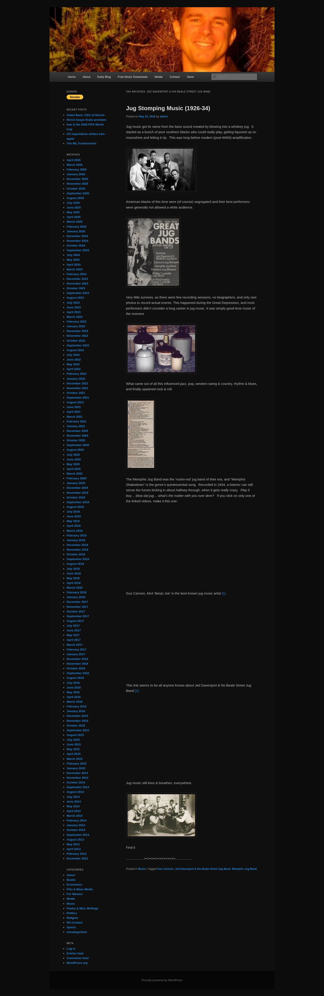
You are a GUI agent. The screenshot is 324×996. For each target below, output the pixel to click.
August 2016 (75, 678)
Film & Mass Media (80, 889)
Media (158, 77)
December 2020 (77, 431)
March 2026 (75, 164)
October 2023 (76, 288)
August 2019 (75, 507)
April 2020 (74, 469)
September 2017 (78, 616)
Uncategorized (77, 932)
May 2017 (73, 635)
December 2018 (77, 545)
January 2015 (76, 768)
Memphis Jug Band (244, 868)
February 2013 (76, 853)
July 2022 (73, 355)
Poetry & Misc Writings (82, 908)
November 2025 (77, 183)
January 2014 (76, 825)
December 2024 (77, 236)
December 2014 (77, 773)
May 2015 (73, 749)
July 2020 (73, 454)
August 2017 (75, 621)
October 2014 (76, 782)
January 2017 (76, 654)
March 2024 (75, 269)
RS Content (75, 922)
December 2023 (77, 278)
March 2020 (75, 473)
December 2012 (77, 858)
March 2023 (75, 317)
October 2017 (76, 611)
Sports (71, 927)
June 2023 (74, 307)
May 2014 (73, 806)
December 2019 (77, 487)
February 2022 (76, 373)
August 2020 (75, 449)
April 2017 (74, 640)
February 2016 (76, 706)
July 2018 (73, 568)
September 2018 (78, 559)
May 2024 (73, 259)
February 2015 (76, 763)
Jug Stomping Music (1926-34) (168, 108)
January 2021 (76, 426)
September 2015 (78, 730)
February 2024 (76, 274)
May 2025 (73, 212)
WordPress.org (77, 963)
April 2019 (74, 525)
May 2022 (73, 364)
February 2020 (76, 478)
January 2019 (76, 540)
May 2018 (73, 578)
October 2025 (76, 188)
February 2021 (76, 421)
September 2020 (78, 445)
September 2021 (78, 397)
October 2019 (76, 497)
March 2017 (75, 644)
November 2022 (77, 335)
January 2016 (76, 711)
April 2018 (74, 583)
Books (71, 880)
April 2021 (74, 411)
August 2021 (75, 402)
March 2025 (75, 221)
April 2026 (74, 160)
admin (164, 116)
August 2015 (75, 735)
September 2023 (78, 293)
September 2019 (78, 502)
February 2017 (76, 649)
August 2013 (75, 839)
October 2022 (76, 340)
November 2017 (77, 606)
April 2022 (74, 369)
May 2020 (73, 464)
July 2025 (73, 202)
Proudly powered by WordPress (162, 980)
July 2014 (73, 797)
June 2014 (74, 801)
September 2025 (78, 193)
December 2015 (77, 716)
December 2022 (77, 331)
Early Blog (104, 77)
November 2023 (77, 283)
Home (72, 77)
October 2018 (76, 554)
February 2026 (76, 169)
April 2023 (74, 312)
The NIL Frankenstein (81, 143)
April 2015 (74, 754)
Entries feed (75, 953)
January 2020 (76, 483)
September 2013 (78, 835)
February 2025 (76, 226)
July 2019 (73, 511)
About (86, 77)
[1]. (224, 593)
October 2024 (76, 245)
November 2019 (77, 492)
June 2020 (74, 459)
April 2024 (74, 264)
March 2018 (75, 587)
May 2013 (73, 844)
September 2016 (78, 673)
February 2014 (76, 820)
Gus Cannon (165, 868)
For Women (75, 894)
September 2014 (78, 787)
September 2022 (78, 345)
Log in (71, 948)
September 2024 (78, 250)
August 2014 (75, 792)
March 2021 (75, 416)
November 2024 (77, 240)
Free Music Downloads (133, 77)
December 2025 (77, 179)
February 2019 (76, 535)
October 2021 (76, 393)
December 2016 (77, 659)
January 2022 (76, 378)
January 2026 (76, 174)
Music (142, 868)
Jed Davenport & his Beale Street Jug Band (203, 868)
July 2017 (73, 625)
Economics (74, 884)
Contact (175, 77)
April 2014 (74, 811)
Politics (72, 913)
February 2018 (76, 592)
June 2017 (74, 630)
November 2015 (77, 720)
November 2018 (77, 549)
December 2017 (77, 601)
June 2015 (74, 744)
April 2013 (74, 849)
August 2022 (75, 350)
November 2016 (77, 663)
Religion (72, 918)
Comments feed (78, 958)
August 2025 (75, 198)
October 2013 (76, 830)
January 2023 (76, 326)
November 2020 (77, 435)
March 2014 (75, 815)
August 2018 (75, 563)
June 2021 (74, 407)
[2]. (137, 691)
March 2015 (75, 758)
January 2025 (76, 231)
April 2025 (74, 217)
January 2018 (76, 597)
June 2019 (74, 516)
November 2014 (77, 777)
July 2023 (73, 302)
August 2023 (75, 297)
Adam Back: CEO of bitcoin (86, 115)
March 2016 (75, 701)
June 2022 (74, 359)
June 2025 (74, 207)
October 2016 (76, 668)
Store (190, 77)
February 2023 (76, 321)
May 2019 (73, 521)
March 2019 (75, 530)
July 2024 (73, 255)
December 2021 (77, 383)
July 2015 (73, 739)
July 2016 (73, 682)
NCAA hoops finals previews (86, 119)
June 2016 (74, 687)
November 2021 (77, 388)
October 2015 (76, 725)
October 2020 (76, 440)
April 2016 (74, 697)
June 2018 (74, 573)
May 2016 (73, 692)
